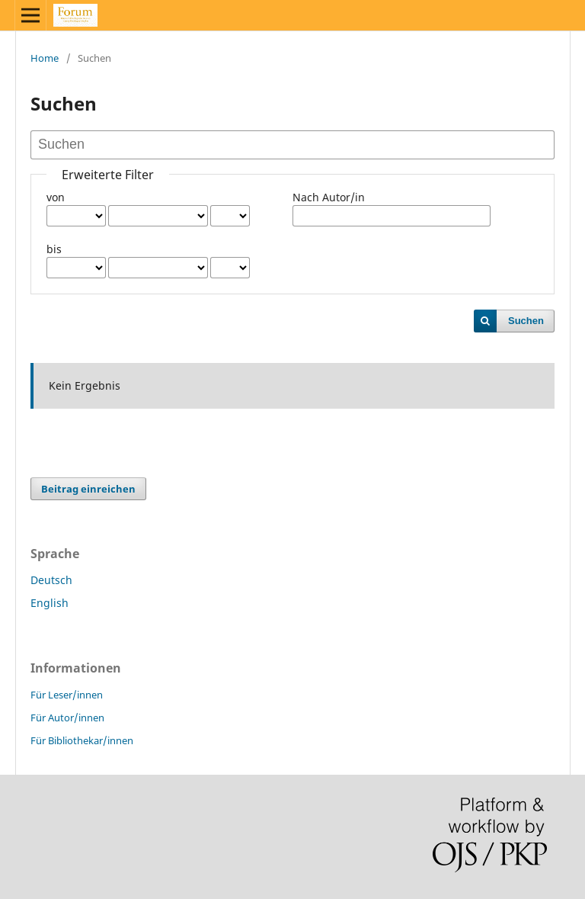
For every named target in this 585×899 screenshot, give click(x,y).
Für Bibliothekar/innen (81, 740)
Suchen (526, 320)
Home (44, 58)
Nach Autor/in (328, 197)
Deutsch (51, 580)
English (49, 603)
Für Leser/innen (66, 695)
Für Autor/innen (67, 717)
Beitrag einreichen (88, 489)
